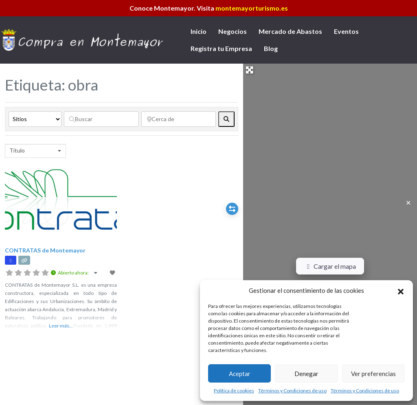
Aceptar (239, 373)
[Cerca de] (178, 119)
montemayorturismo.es (251, 8)
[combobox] (35, 151)
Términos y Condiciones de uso (292, 390)
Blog (271, 48)
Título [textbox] (17, 150)
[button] (401, 290)
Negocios (232, 31)
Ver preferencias (373, 373)
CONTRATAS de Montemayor (45, 250)
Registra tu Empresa (221, 48)
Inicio (198, 31)
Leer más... (61, 326)
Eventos (346, 31)
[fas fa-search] (226, 119)
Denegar (306, 373)
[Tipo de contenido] (35, 119)
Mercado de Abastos (290, 31)
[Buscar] (101, 119)
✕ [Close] (408, 202)
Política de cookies (234, 390)
